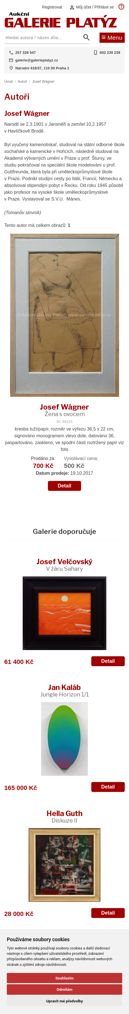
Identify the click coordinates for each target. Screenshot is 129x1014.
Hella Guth (64, 816)
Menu (111, 37)
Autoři (22, 81)
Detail (64, 486)
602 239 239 (110, 52)
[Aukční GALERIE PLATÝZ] (61, 26)
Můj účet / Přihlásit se (91, 7)
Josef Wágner (43, 81)
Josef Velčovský (64, 564)
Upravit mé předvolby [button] (64, 1001)
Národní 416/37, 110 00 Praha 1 (42, 68)
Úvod (8, 81)
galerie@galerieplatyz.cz (36, 60)
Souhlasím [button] (64, 978)
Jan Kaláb (64, 690)
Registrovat (52, 7)
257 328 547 (25, 52)
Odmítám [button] (64, 989)
